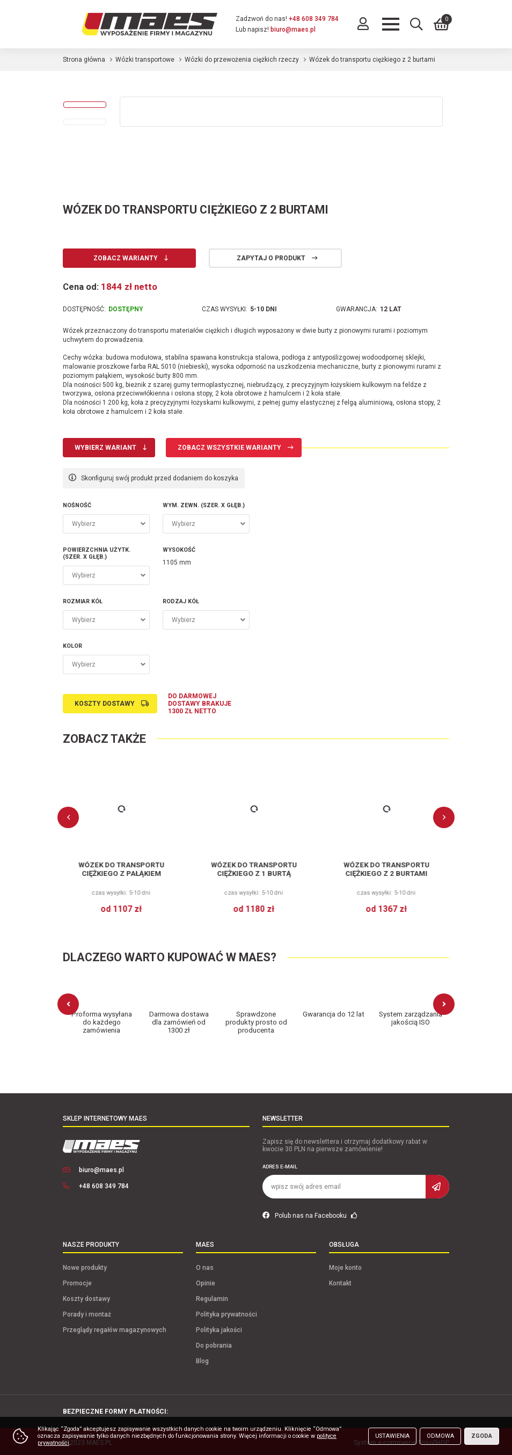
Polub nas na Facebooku (309, 1213)
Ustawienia (392, 1435)
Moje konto (345, 1265)
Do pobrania (214, 1343)
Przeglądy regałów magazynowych (114, 1328)
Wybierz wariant (105, 447)
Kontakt (340, 1281)
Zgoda (481, 1435)
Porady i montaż (87, 1312)
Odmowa (440, 1435)
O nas (205, 1265)
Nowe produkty (85, 1265)
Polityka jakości (219, 1328)
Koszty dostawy (105, 703)
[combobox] (106, 523)
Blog (202, 1359)
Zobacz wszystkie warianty (229, 447)
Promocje (77, 1281)
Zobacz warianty (125, 258)
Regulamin (212, 1296)
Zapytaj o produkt (271, 258)
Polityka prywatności (226, 1312)
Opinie (205, 1281)
